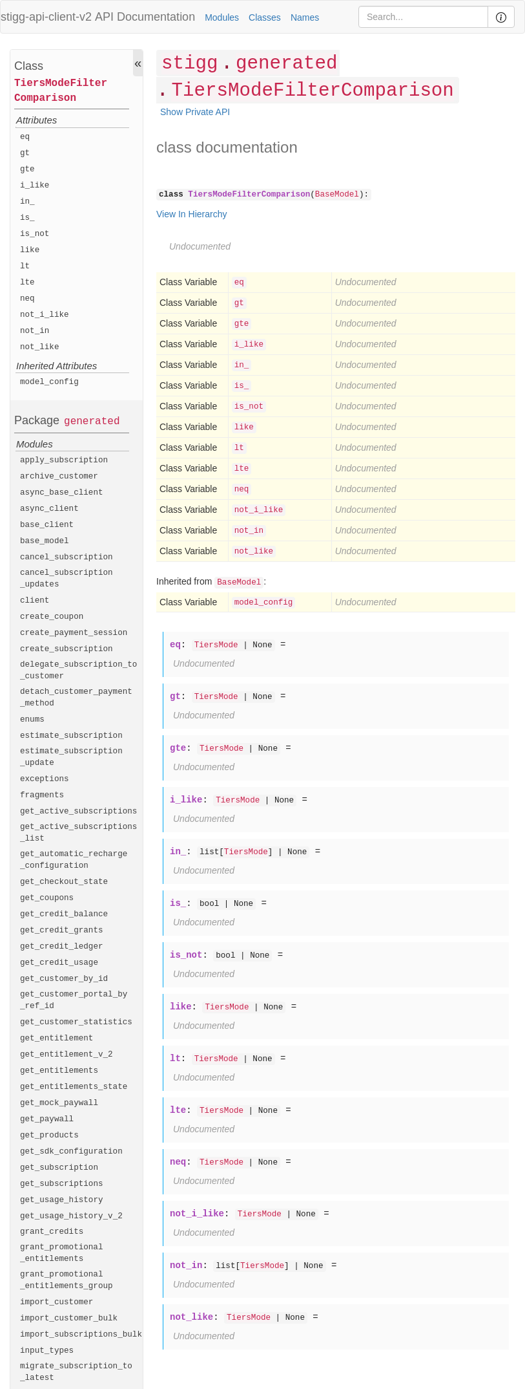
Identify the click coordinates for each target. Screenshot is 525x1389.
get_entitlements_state (73, 1087)
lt (25, 266)
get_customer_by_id (64, 979)
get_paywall (47, 1119)
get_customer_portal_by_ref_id (73, 1000)
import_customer (56, 1302)
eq (25, 137)
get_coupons (47, 898)
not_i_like (44, 314)
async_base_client (61, 492)
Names (305, 17)
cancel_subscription (66, 557)
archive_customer (59, 476)
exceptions (44, 779)
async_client (49, 508)
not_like (39, 347)
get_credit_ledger (61, 946)
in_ (27, 201)
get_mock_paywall (59, 1103)
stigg (189, 63)
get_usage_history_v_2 (71, 1216)
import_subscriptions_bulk (81, 1334)
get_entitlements (59, 1070)
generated (91, 421)
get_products (49, 1135)
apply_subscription (64, 460)
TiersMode (216, 645)
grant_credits (51, 1231)
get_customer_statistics (76, 1022)
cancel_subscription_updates (66, 578)
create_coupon (51, 616)
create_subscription (66, 649)
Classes (265, 17)
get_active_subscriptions (78, 811)
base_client (47, 525)
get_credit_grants (61, 930)
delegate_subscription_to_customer (78, 670)
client (34, 600)
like (29, 250)
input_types (47, 1350)
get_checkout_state (64, 882)
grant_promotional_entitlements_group (66, 1280)
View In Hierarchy (191, 214)
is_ (27, 217)
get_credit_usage (59, 962)
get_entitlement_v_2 (66, 1054)
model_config (49, 382)
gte (27, 169)
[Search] (423, 17)
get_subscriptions (61, 1184)
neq (27, 298)
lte (27, 282)
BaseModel (337, 194)
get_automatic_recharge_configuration (73, 860)
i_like (34, 185)
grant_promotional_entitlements (61, 1253)
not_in (34, 331)
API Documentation (145, 16)
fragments (42, 795)
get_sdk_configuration (71, 1151)
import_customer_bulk (69, 1318)
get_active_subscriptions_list (78, 833)
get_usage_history (61, 1200)
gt (25, 153)
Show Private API (195, 112)
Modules (222, 17)
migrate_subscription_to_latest (76, 1372)
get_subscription (59, 1167)
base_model (44, 541)
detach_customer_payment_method (76, 697)
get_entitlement (56, 1038)
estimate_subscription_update (71, 757)
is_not (34, 234)
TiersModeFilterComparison (60, 91)
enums (32, 719)
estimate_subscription (71, 735)
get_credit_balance (64, 914)
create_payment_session (73, 633)
